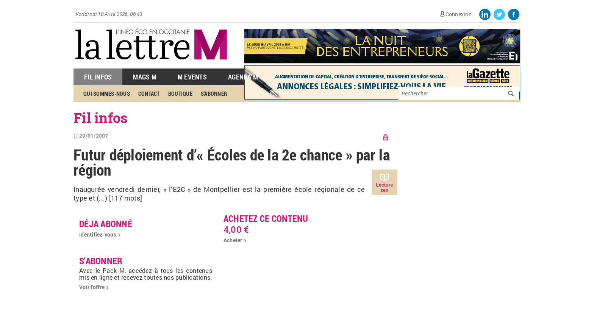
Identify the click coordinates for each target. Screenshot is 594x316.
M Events (192, 76)
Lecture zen (384, 187)
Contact (149, 93)
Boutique (180, 93)
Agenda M (243, 76)
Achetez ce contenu (266, 218)
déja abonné (105, 224)
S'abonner (214, 93)
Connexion (459, 14)
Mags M (144, 76)
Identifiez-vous (97, 234)
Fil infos (100, 118)
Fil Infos (98, 76)
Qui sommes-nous (106, 93)
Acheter (233, 240)
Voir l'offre (92, 287)
